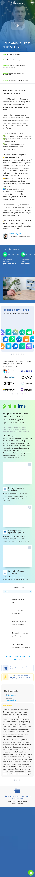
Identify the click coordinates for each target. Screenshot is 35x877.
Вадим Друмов (15, 234)
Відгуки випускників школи (17, 658)
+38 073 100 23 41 (2, 2)
